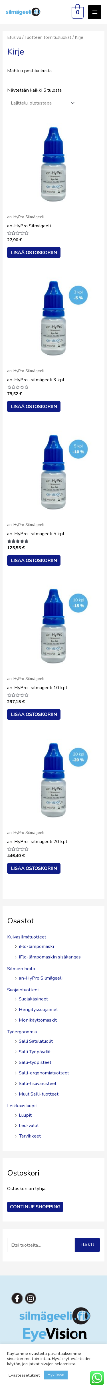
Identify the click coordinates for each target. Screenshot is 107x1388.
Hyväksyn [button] (56, 1374)
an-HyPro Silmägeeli (40, 978)
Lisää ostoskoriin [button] (34, 252)
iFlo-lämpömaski (36, 946)
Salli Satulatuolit (36, 1041)
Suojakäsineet (33, 999)
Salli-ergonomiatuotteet (44, 1073)
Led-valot (29, 1125)
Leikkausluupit (22, 1105)
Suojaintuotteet (23, 989)
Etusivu (14, 37)
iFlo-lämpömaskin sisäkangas (50, 957)
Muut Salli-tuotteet (38, 1094)
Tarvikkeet (30, 1136)
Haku (87, 1244)
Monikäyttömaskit (38, 1020)
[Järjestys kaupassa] (41, 103)
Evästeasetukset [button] (24, 1375)
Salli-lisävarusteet (37, 1083)
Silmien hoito (21, 968)
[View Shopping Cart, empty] (77, 12)
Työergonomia (22, 1031)
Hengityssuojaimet (38, 1009)
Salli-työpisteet (35, 1062)
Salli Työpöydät (35, 1051)
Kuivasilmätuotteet (26, 937)
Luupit (25, 1115)
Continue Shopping (35, 1207)
